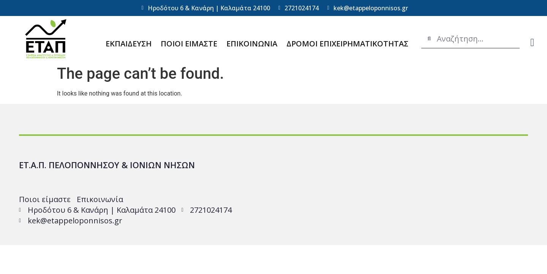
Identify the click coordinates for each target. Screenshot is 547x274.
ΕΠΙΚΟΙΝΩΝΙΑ (251, 43)
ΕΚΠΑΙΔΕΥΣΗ (129, 43)
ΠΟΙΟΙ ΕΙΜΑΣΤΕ (189, 43)
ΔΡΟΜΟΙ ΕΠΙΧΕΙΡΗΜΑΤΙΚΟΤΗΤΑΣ (347, 43)
